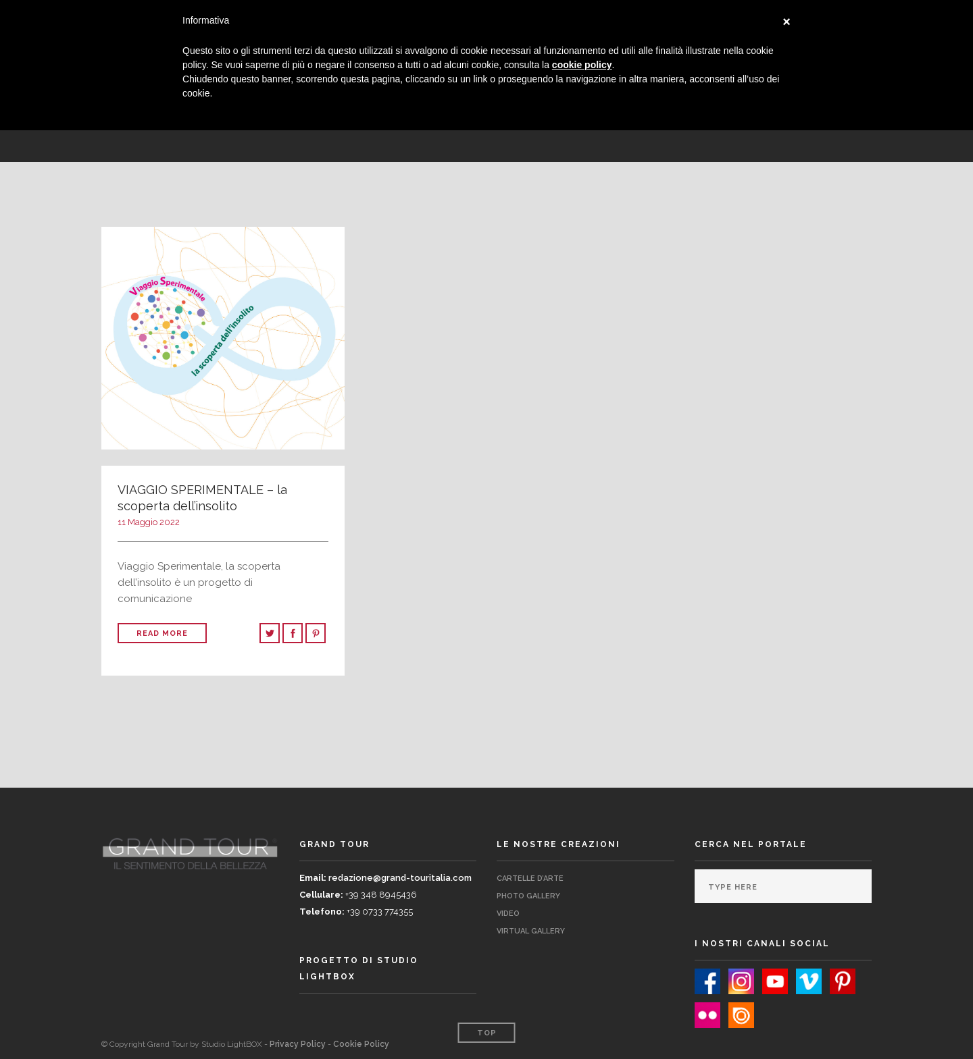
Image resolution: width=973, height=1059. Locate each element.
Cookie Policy (361, 1044)
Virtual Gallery (531, 931)
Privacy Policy (298, 1044)
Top (487, 1033)
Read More (162, 633)
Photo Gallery (528, 896)
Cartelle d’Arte (530, 878)
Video (508, 913)
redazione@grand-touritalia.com (400, 878)
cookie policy (582, 64)
